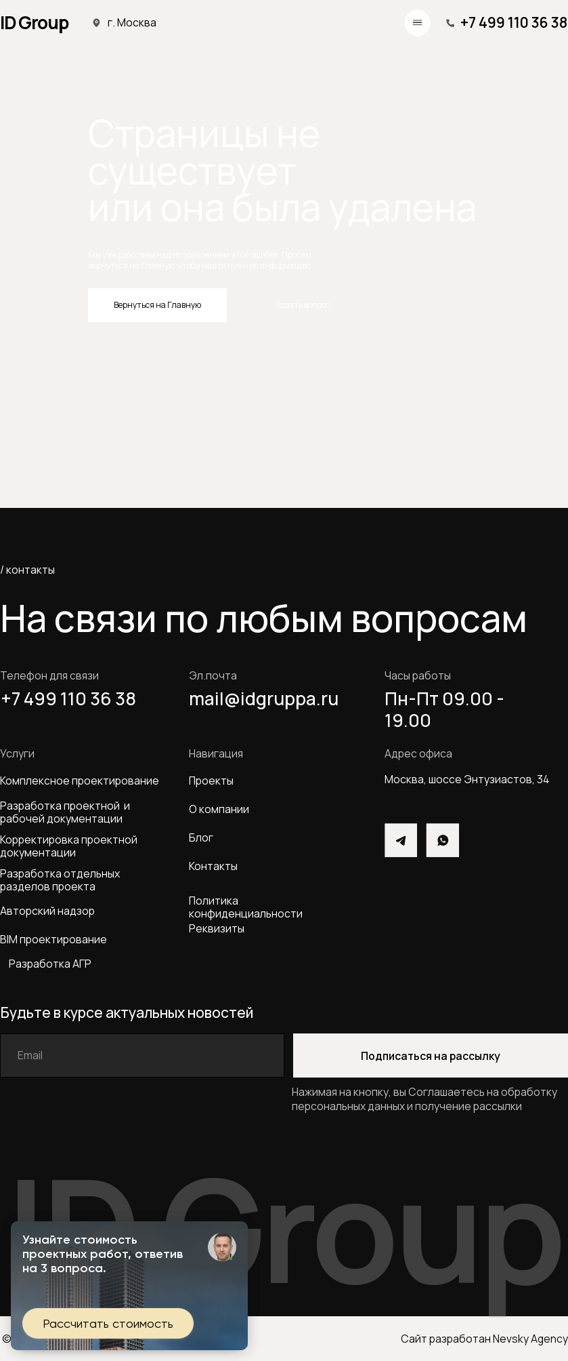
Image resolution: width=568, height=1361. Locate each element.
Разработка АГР (50, 963)
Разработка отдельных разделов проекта (62, 880)
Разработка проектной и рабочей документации (65, 812)
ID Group (34, 22)
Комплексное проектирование (79, 780)
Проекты (211, 780)
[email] (142, 1055)
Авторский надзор (47, 910)
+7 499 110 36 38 (513, 22)
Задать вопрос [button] (303, 305)
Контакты (213, 866)
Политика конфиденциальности (246, 907)
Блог (201, 837)
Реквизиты (216, 928)
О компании (219, 809)
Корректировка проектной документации (68, 846)
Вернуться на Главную (157, 305)
